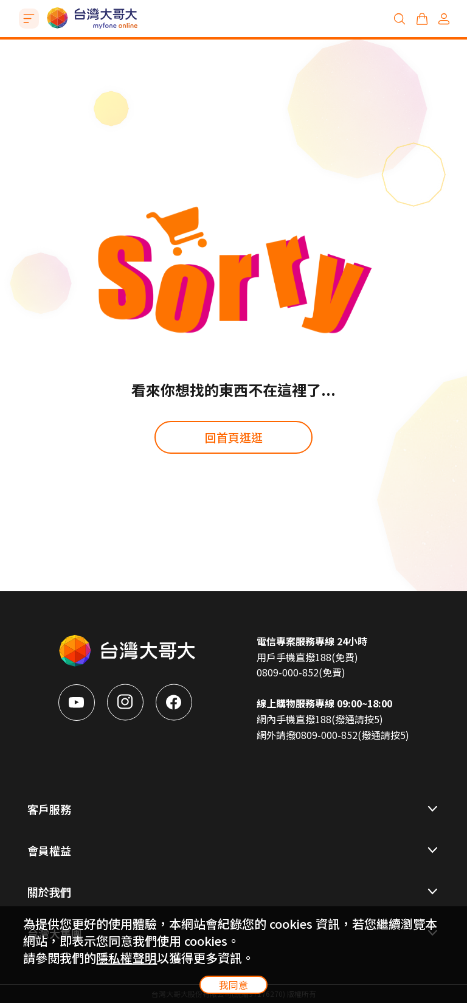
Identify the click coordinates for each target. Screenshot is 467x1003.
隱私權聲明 (126, 958)
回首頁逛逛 (234, 437)
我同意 (233, 984)
